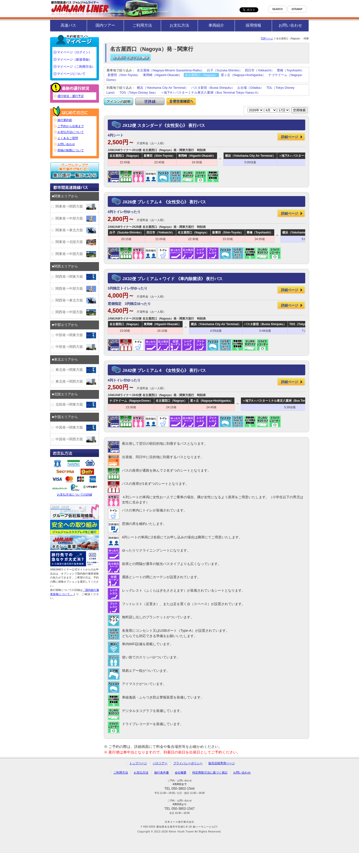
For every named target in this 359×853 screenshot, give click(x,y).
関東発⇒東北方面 (75, 230)
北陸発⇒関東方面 (75, 405)
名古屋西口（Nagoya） (201, 75)
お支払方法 (179, 25)
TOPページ (267, 38)
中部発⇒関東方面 (75, 335)
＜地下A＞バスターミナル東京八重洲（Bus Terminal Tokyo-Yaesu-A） (210, 92)
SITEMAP (297, 9)
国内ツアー (105, 25)
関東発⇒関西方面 (75, 207)
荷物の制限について (70, 150)
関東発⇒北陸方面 (75, 242)
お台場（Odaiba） (250, 87)
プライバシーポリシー (188, 763)
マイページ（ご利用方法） (76, 66)
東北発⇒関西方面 (75, 382)
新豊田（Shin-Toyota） (124, 75)
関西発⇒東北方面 (75, 301)
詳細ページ (289, 137)
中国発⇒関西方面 (75, 439)
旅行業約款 (64, 120)
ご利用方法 (142, 25)
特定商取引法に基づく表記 (210, 772)
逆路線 (150, 102)
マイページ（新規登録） (74, 59)
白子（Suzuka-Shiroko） (224, 70)
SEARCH (277, 9)
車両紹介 (216, 25)
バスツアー (160, 763)
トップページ (138, 763)
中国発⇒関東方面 (75, 428)
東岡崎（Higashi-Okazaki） (162, 75)
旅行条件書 (161, 772)
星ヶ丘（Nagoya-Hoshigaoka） (243, 75)
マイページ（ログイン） (74, 52)
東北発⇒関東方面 (75, 370)
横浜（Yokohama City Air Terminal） (162, 87)
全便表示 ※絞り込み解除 (131, 57)
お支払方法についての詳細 (74, 477)
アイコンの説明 (119, 102)
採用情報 (253, 25)
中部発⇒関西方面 (75, 347)
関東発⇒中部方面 (75, 219)
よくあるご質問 (67, 138)
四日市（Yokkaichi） (259, 70)
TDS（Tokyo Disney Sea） (139, 92)
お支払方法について (70, 132)
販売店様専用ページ (221, 763)
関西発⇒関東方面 (75, 277)
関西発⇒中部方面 (75, 289)
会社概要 (180, 772)
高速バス (68, 25)
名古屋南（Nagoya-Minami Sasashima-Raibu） (170, 70)
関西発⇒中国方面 (75, 312)
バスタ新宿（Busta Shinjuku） (213, 87)
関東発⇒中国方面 (75, 254)
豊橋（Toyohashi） (290, 70)
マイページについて (71, 74)
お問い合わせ (290, 25)
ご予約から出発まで (70, 126)
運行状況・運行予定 (70, 96)
